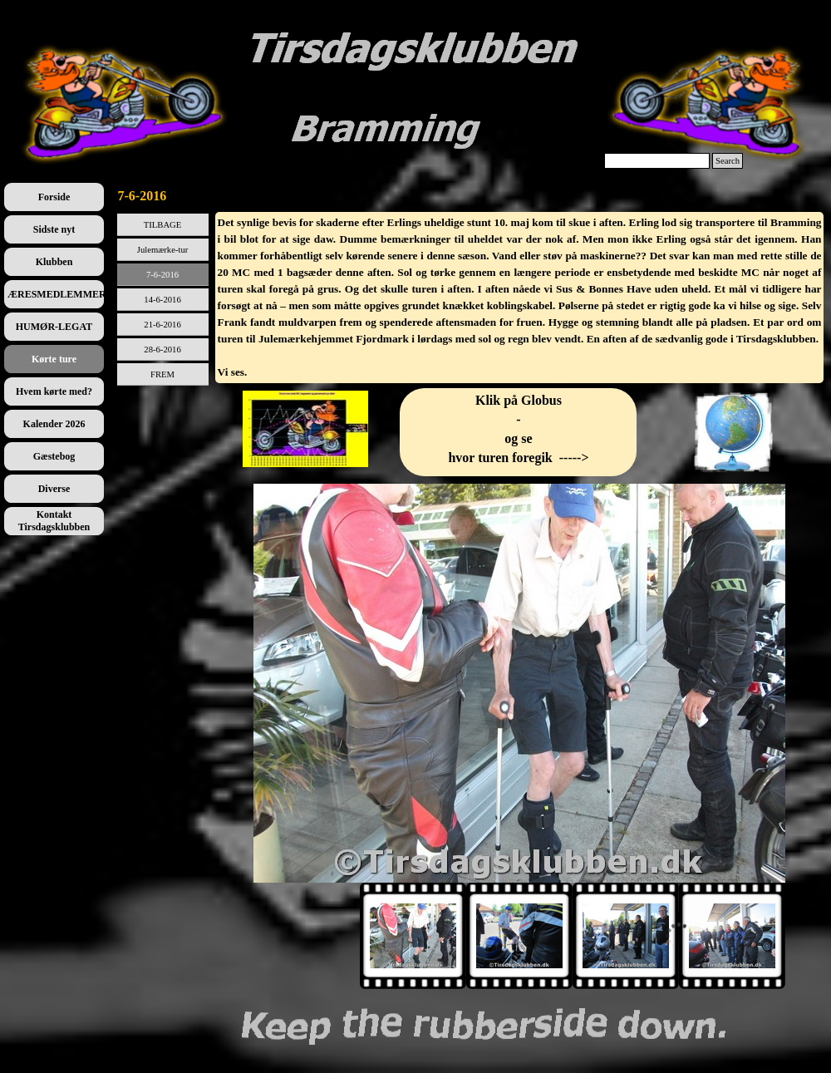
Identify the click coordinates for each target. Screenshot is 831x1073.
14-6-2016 (162, 299)
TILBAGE (163, 224)
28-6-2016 (162, 349)
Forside (54, 197)
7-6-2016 (162, 274)
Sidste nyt (54, 229)
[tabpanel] (520, 297)
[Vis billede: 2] (519, 936)
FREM (162, 374)
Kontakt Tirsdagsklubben (54, 521)
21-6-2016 (162, 324)
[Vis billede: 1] (413, 936)
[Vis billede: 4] (732, 936)
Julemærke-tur (163, 249)
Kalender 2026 (54, 424)
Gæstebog (54, 456)
